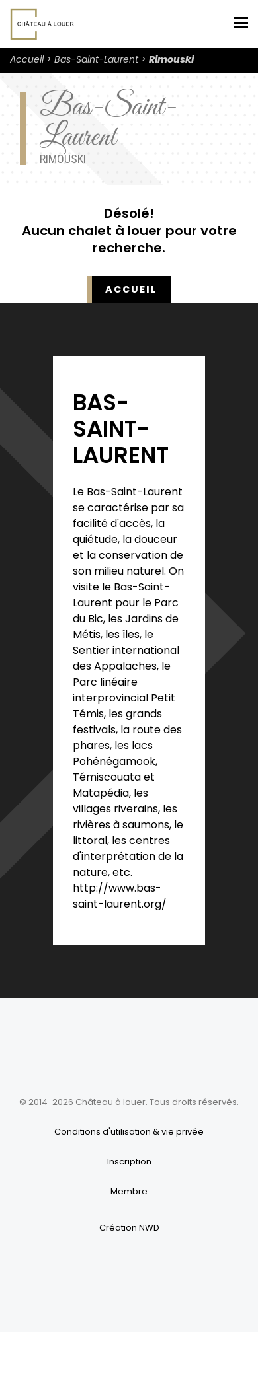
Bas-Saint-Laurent (96, 59)
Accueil (27, 59)
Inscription (129, 1161)
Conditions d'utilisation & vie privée (129, 1132)
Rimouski (171, 59)
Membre (129, 1191)
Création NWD (129, 1227)
